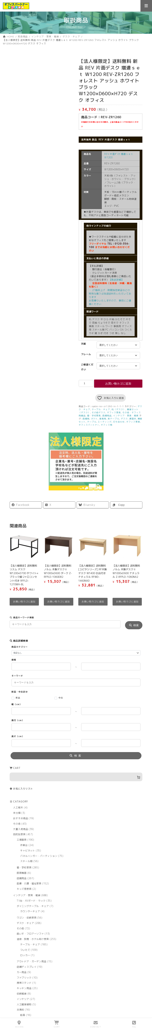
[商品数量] (86, 383)
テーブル (91, 421)
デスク (124, 418)
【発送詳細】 (110, 272)
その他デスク (99, 412)
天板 (83, 343)
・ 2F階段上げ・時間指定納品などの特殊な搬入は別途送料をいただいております (110, 294)
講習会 (132, 418)
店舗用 (86, 418)
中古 (60, 697)
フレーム (86, 354)
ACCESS (19, 1024)
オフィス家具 (114, 412)
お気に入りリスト (23, 788)
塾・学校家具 (94, 415)
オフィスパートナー (89, 424)
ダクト (94, 418)
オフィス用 (106, 424)
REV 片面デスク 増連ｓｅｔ (114, 139)
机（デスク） (118, 409)
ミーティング (105, 421)
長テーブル (113, 418)
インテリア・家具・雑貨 (126, 415)
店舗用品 (107, 415)
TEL (134, 1024)
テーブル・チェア (101, 409)
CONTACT (95, 1024)
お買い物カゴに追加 (118, 383)
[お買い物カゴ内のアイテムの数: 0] (76, 776)
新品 (18, 697)
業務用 (102, 418)
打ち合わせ (119, 421)
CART (57, 1024)
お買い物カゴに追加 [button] (24, 601)
